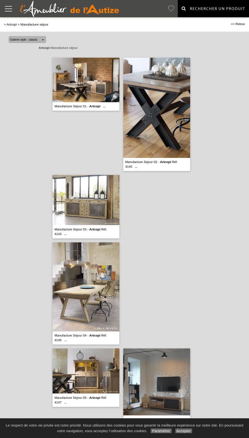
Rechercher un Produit (213, 8)
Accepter (184, 431)
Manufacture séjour (34, 24)
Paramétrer (161, 431)
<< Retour (238, 24)
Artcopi (12, 24)
